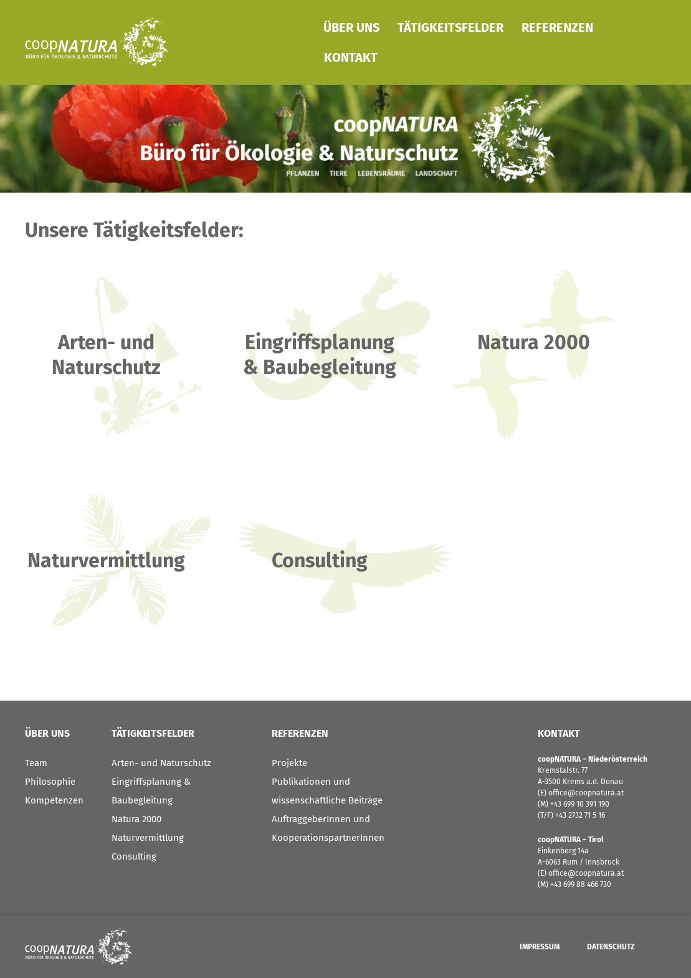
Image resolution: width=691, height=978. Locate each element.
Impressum (540, 946)
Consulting (134, 856)
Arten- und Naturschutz (161, 763)
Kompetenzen (54, 800)
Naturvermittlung (148, 837)
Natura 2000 (136, 819)
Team (36, 763)
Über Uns (351, 27)
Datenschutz (611, 946)
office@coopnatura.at (585, 793)
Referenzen (557, 27)
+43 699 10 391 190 (579, 804)
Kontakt (351, 57)
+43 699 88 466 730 (580, 884)
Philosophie (50, 781)
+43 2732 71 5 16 (580, 815)
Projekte (289, 763)
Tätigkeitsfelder (450, 27)
